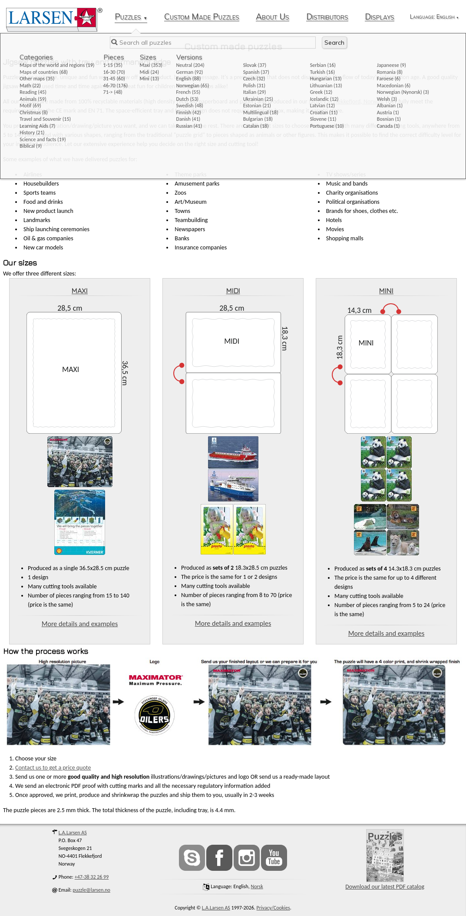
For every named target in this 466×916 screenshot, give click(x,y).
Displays (379, 17)
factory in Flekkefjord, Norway (345, 101)
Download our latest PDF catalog (384, 859)
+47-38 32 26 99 (92, 877)
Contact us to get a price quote (53, 767)
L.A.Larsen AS (73, 833)
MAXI (80, 290)
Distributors (327, 17)
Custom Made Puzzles (201, 17)
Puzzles (131, 17)
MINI (386, 290)
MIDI (233, 290)
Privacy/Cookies (273, 908)
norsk (257, 886)
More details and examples (80, 624)
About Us (272, 17)
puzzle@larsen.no (91, 890)
